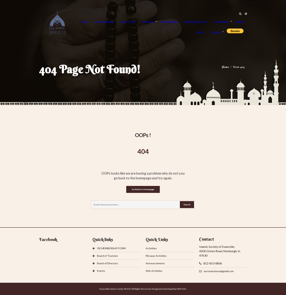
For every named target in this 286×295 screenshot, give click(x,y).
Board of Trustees (105, 256)
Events (98, 271)
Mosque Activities (156, 256)
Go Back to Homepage (143, 189)
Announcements (155, 263)
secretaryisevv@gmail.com (216, 271)
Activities (151, 248)
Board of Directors (105, 263)
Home (225, 67)
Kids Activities (154, 271)
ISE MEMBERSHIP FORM (109, 248)
